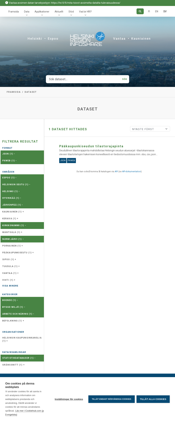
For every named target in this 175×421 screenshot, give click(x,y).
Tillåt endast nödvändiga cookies (111, 399)
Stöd (71, 11)
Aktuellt (59, 11)
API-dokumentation (131, 171)
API (116, 171)
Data (26, 11)
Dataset (31, 92)
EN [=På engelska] (156, 11)
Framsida (13, 11)
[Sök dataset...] (83, 79)
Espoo (53, 38)
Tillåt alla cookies (153, 399)
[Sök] (140, 11)
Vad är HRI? (85, 11)
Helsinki (35, 38)
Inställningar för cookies (69, 399)
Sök (124, 79)
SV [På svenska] (165, 11)
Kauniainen (141, 38)
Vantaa (119, 38)
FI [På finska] (149, 11)
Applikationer (42, 11)
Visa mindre (10, 286)
